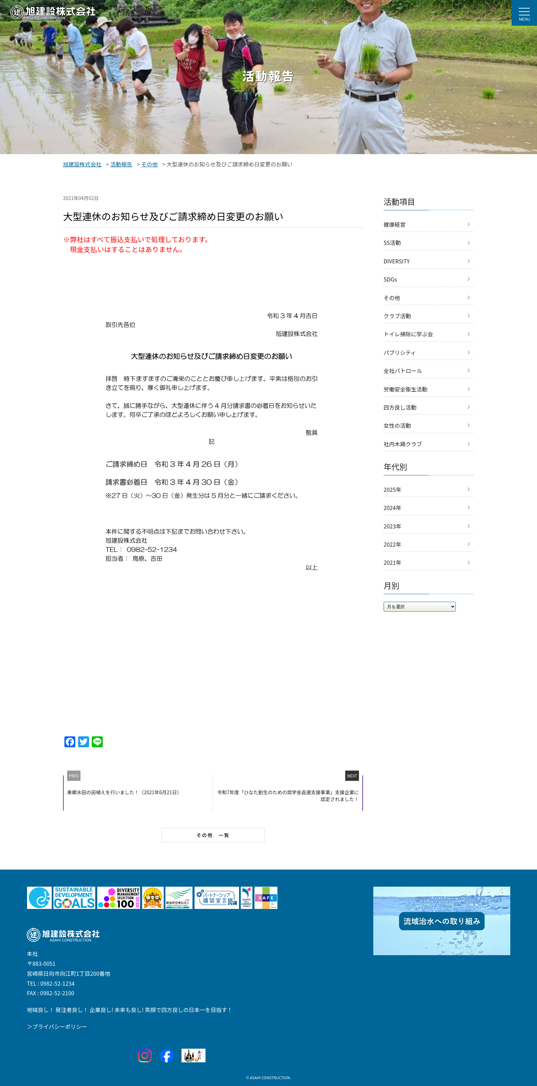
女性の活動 (397, 425)
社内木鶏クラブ (403, 444)
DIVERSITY (397, 261)
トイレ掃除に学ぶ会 (408, 334)
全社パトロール (403, 370)
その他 (392, 298)
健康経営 (394, 224)
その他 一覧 (213, 835)
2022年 (392, 544)
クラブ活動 (397, 316)
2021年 (392, 562)
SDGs (390, 279)
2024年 (392, 507)
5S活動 (392, 242)
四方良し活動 (400, 407)
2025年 (392, 489)
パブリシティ (400, 352)
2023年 (392, 526)
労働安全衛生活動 (405, 389)
